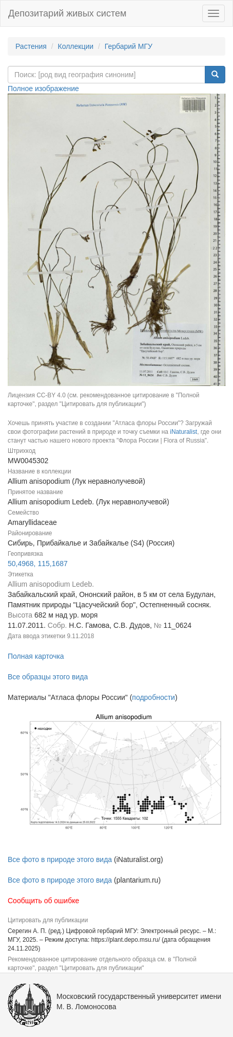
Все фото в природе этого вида (60, 859)
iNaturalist (183, 431)
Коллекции (76, 46)
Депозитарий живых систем (67, 13)
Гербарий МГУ (128, 46)
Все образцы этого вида (48, 677)
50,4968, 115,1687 (38, 563)
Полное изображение (43, 88)
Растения (31, 46)
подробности (153, 697)
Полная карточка (36, 656)
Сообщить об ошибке (43, 901)
